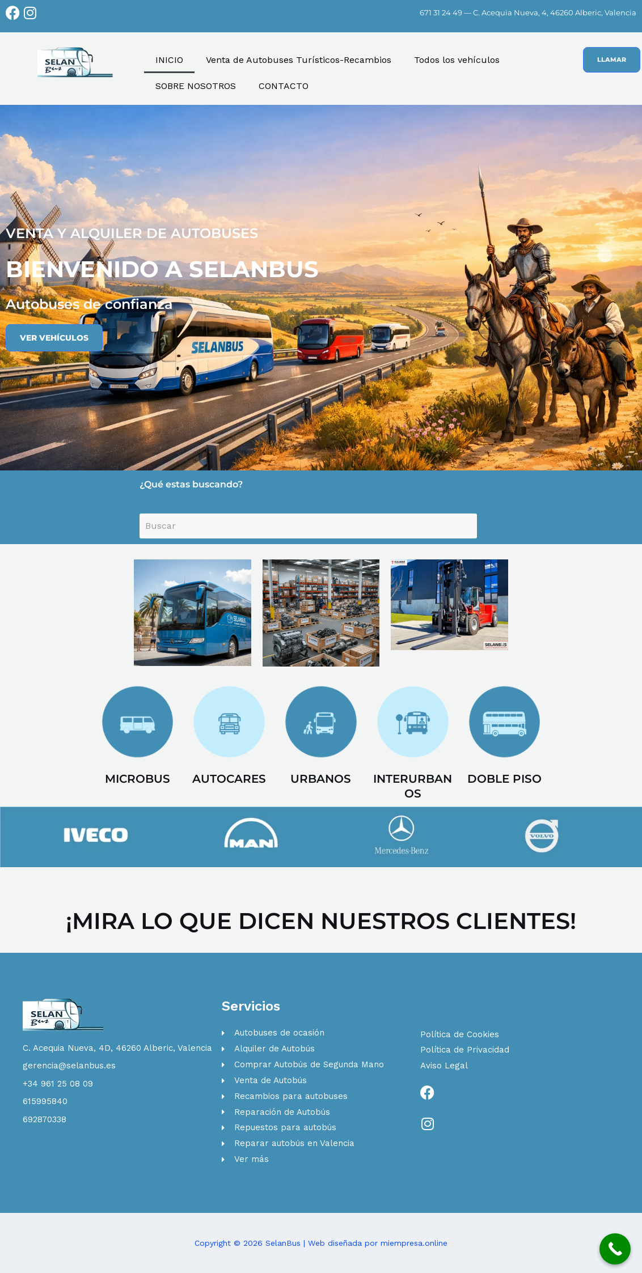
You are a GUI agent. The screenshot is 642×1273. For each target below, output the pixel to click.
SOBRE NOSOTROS (195, 85)
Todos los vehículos (457, 59)
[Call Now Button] (615, 1248)
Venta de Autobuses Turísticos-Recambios (298, 59)
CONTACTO (284, 85)
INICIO (169, 59)
